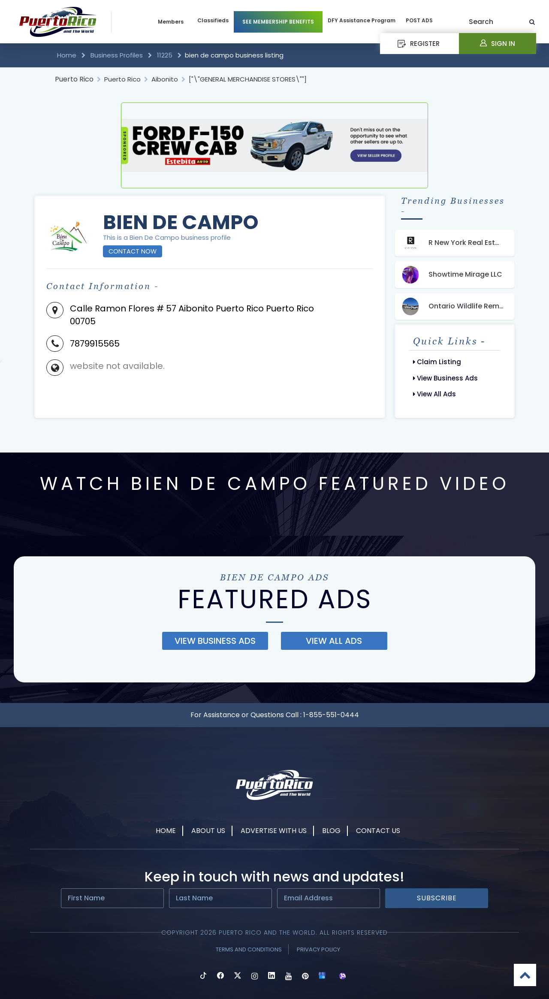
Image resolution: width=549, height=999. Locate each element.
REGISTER (419, 43)
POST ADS (419, 20)
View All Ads (434, 393)
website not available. (117, 366)
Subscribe (437, 898)
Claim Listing (437, 361)
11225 (164, 55)
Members (171, 21)
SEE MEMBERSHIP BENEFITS (278, 21)
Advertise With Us (274, 831)
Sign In (497, 43)
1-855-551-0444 (331, 715)
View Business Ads (445, 378)
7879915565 (95, 344)
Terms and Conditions (249, 949)
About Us (208, 831)
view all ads (334, 641)
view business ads (215, 641)
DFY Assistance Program (361, 20)
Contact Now (133, 251)
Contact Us (378, 831)
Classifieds (213, 20)
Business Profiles (116, 55)
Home (67, 55)
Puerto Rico (74, 79)
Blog (331, 831)
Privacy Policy (318, 949)
